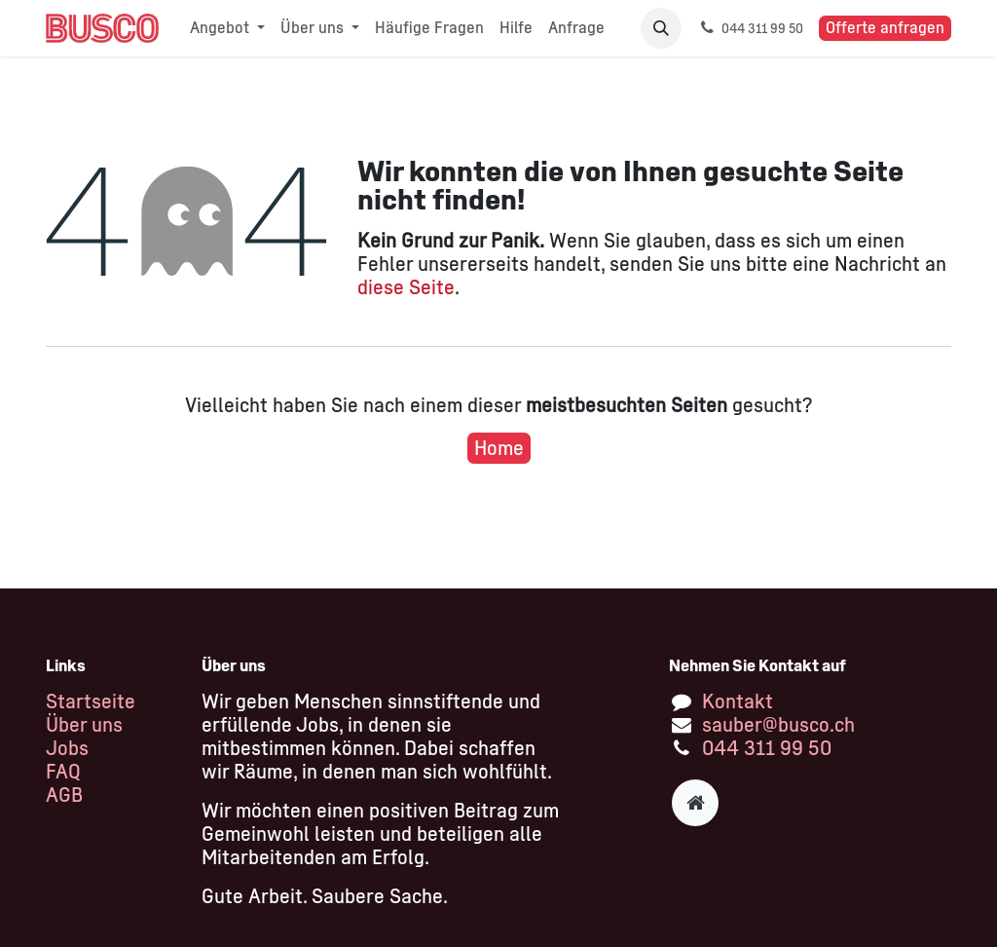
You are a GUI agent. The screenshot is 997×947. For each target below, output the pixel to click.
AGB (64, 795)
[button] (661, 28)
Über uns (84, 725)
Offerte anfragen (885, 28)
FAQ (63, 771)
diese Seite (406, 287)
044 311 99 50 (766, 748)
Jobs (67, 748)
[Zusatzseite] (695, 802)
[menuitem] (227, 28)
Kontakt (737, 701)
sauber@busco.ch (778, 725)
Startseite (90, 701)
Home (499, 448)
